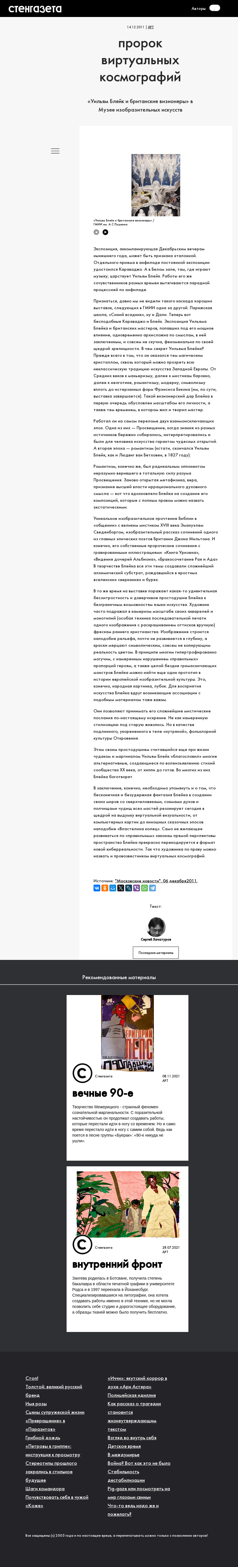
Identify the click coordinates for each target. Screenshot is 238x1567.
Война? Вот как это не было (139, 1463)
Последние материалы (156, 953)
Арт (151, 27)
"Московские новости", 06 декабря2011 (156, 881)
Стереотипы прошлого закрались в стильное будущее (51, 1472)
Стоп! (32, 1378)
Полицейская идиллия (132, 1395)
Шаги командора (45, 1489)
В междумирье (123, 1455)
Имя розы (36, 1404)
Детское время (124, 1446)
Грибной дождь (43, 1438)
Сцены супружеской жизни (55, 1412)
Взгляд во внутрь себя (132, 1438)
